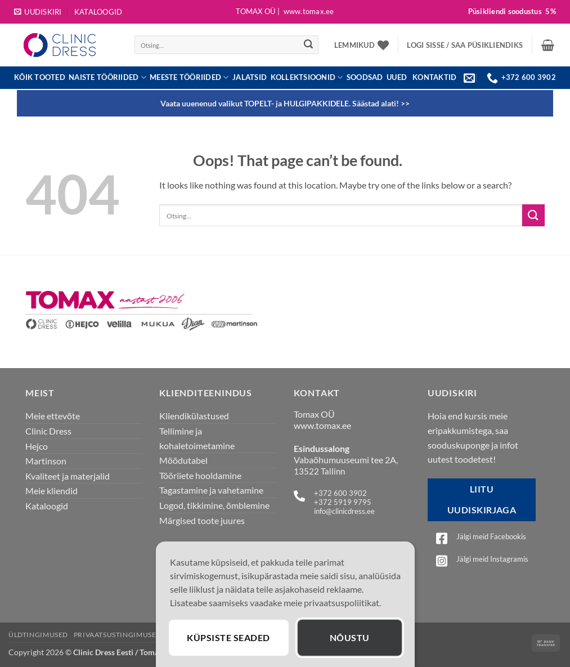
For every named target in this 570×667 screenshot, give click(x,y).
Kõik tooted (39, 77)
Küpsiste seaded (228, 637)
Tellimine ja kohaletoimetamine (197, 438)
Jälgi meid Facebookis (491, 536)
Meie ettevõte (52, 415)
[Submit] (308, 45)
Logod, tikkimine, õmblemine (214, 505)
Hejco (36, 446)
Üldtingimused (38, 634)
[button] (38, 11)
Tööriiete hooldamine (200, 475)
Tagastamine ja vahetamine (211, 490)
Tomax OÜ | (285, 12)
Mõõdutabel (183, 460)
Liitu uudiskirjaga (482, 499)
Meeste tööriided (189, 77)
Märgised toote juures (202, 520)
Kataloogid (98, 11)
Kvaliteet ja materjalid (67, 476)
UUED (397, 77)
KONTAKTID (434, 77)
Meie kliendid (51, 490)
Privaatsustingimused (117, 634)
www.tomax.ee (322, 425)
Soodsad (365, 77)
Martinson (45, 460)
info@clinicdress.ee (344, 511)
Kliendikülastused (194, 415)
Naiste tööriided (107, 77)
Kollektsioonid (307, 77)
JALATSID (249, 77)
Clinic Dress (48, 431)
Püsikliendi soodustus (512, 12)
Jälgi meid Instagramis (492, 558)
